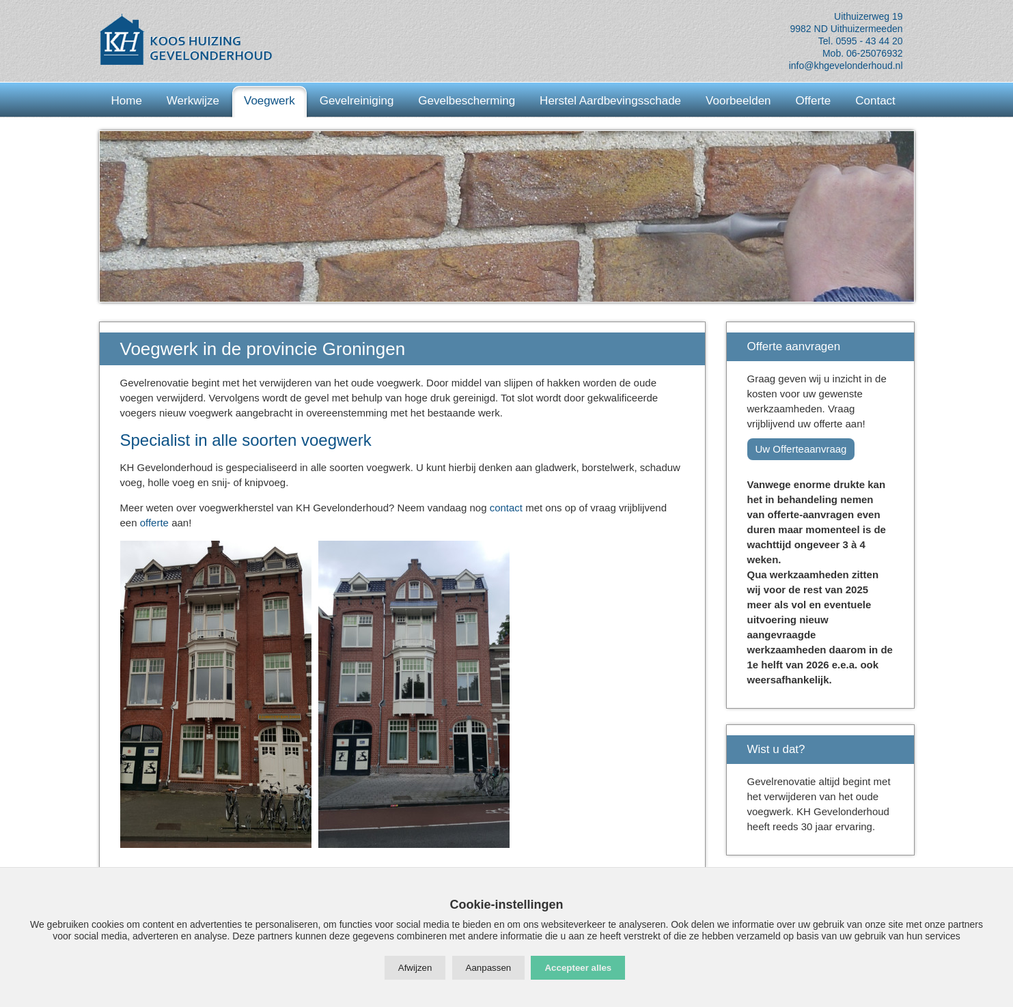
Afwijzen (415, 968)
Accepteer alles (577, 968)
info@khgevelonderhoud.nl (846, 65)
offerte (154, 522)
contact (506, 507)
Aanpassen (489, 968)
